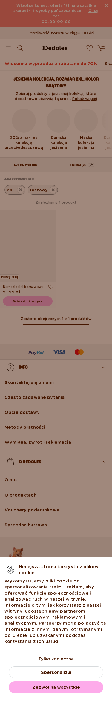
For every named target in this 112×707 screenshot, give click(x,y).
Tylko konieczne (56, 659)
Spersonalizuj (56, 672)
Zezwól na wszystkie (56, 687)
